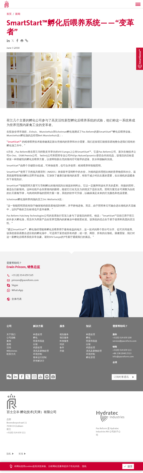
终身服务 (64, 340)
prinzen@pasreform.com (25, 280)
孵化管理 (90, 357)
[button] (137, 5)
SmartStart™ (14, 141)
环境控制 (37, 354)
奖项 (21, 453)
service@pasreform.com (124, 340)
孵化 (35, 337)
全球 (115, 362)
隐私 (9, 453)
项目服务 (64, 337)
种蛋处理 (37, 334)
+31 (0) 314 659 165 (22, 275)
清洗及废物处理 (41, 350)
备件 (62, 347)
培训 (62, 344)
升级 (62, 350)
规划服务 (64, 334)
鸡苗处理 (37, 347)
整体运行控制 (40, 357)
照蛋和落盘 (38, 340)
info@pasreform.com (123, 356)
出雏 (35, 344)
